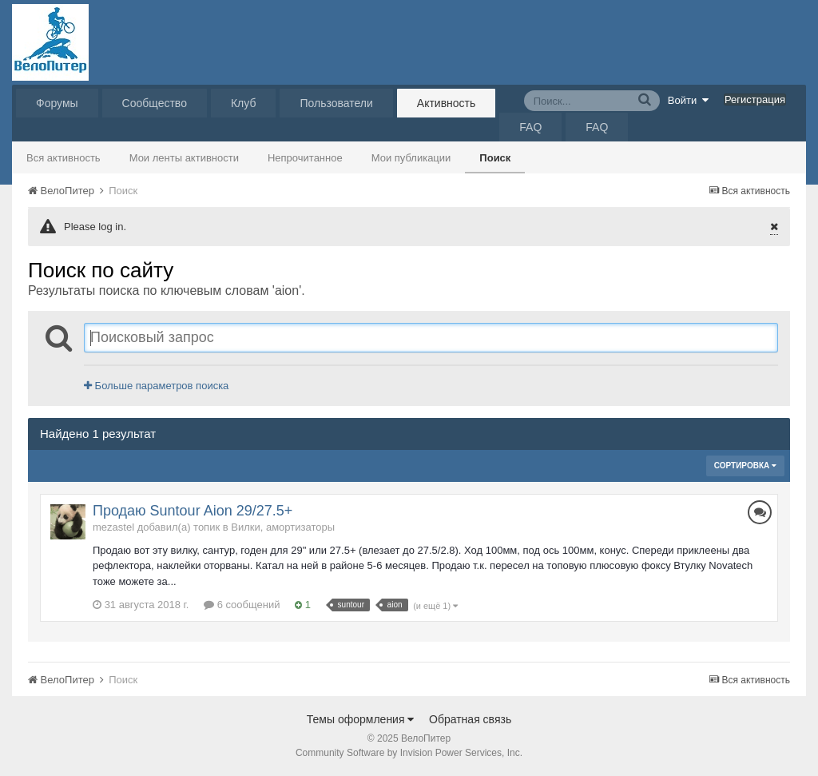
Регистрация (755, 99)
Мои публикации (411, 158)
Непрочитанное (305, 158)
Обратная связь (470, 719)
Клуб (243, 103)
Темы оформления (361, 719)
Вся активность (63, 158)
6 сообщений (242, 605)
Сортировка (745, 465)
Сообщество (154, 103)
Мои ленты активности (184, 158)
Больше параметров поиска (156, 386)
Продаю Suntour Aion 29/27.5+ (192, 511)
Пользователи (336, 103)
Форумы (57, 103)
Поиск (494, 158)
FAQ (530, 127)
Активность (446, 103)
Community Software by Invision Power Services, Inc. (409, 752)
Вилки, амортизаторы (283, 527)
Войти (688, 99)
